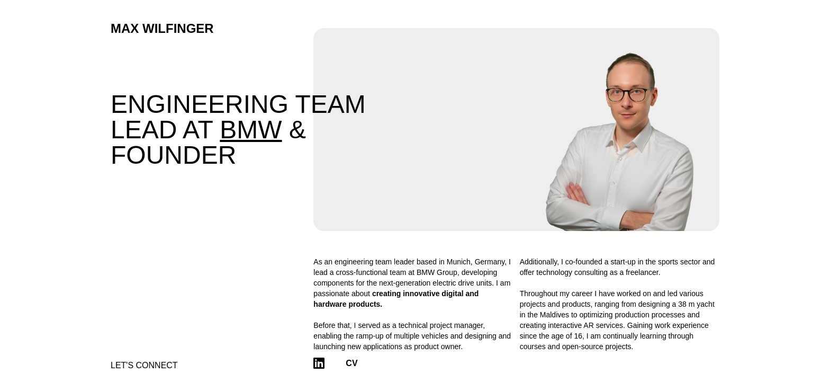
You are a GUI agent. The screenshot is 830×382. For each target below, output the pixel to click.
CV (351, 363)
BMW (251, 130)
